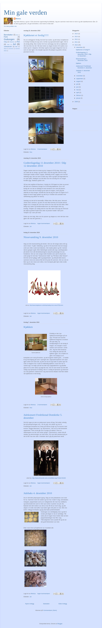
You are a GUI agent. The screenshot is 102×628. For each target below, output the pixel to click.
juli (77, 84)
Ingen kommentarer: (44, 223)
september (79, 78)
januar (78, 98)
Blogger (59, 623)
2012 (76, 39)
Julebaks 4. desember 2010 (38, 493)
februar (78, 95)
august (78, 81)
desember (79, 47)
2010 (76, 45)
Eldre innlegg (63, 604)
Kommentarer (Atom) (50, 610)
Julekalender (8, 46)
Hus (31, 152)
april (77, 92)
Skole (5, 48)
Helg (5, 42)
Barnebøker (8, 35)
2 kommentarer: (42, 404)
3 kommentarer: (42, 149)
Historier (11, 42)
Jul (30, 226)
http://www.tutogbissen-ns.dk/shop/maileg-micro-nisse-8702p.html (46, 305)
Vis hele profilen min (10, 26)
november (79, 76)
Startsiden (46, 604)
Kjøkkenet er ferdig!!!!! (36, 35)
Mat (16, 46)
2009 (76, 101)
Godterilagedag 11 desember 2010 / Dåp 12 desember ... (83, 54)
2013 (76, 36)
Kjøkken (28, 327)
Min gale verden (25, 12)
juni (77, 87)
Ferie (6, 37)
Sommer (11, 48)
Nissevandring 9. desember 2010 (41, 237)
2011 (76, 42)
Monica (18, 18)
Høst (8, 44)
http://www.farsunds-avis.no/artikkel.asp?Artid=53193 (49, 478)
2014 (76, 33)
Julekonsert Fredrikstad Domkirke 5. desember (84, 67)
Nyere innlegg (29, 604)
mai (77, 90)
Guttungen (9, 39)
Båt (17, 35)
